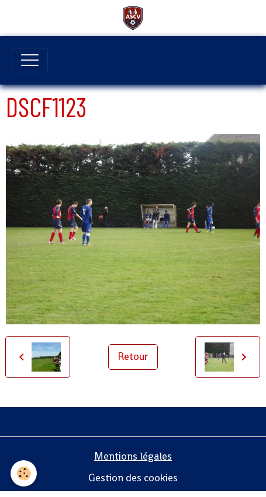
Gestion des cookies (133, 477)
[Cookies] (24, 473)
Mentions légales (133, 456)
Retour (133, 356)
